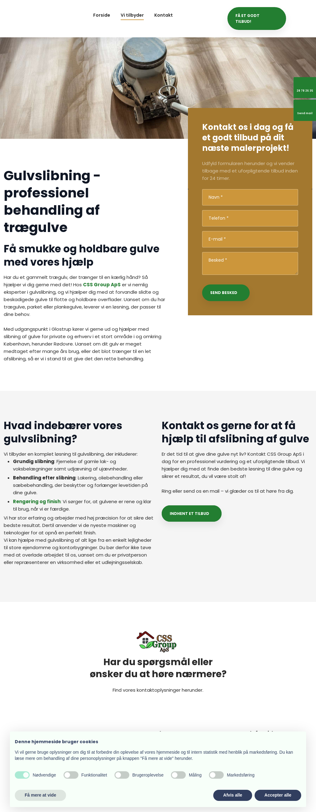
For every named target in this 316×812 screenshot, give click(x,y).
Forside (101, 15)
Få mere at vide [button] (40, 795)
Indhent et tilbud (189, 513)
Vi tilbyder (132, 15)
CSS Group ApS (102, 284)
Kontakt (163, 15)
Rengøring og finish (36, 501)
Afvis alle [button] (232, 795)
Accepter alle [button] (277, 795)
